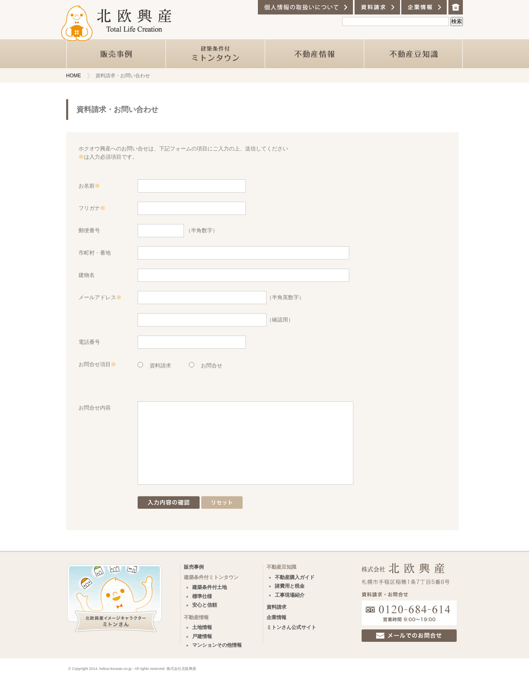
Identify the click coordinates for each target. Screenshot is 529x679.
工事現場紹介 (290, 595)
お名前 (89, 186)
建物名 (87, 275)
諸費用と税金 (290, 586)
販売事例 (194, 567)
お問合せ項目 (97, 364)
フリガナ (92, 208)
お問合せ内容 (95, 408)
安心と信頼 (204, 605)
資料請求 (276, 607)
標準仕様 (202, 596)
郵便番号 (89, 230)
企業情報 (276, 617)
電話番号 (89, 342)
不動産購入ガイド (295, 577)
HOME (73, 76)
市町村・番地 (95, 253)
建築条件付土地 (209, 587)
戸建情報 (202, 636)
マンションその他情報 (217, 645)
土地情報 (202, 627)
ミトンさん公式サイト (291, 627)
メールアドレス (100, 297)
